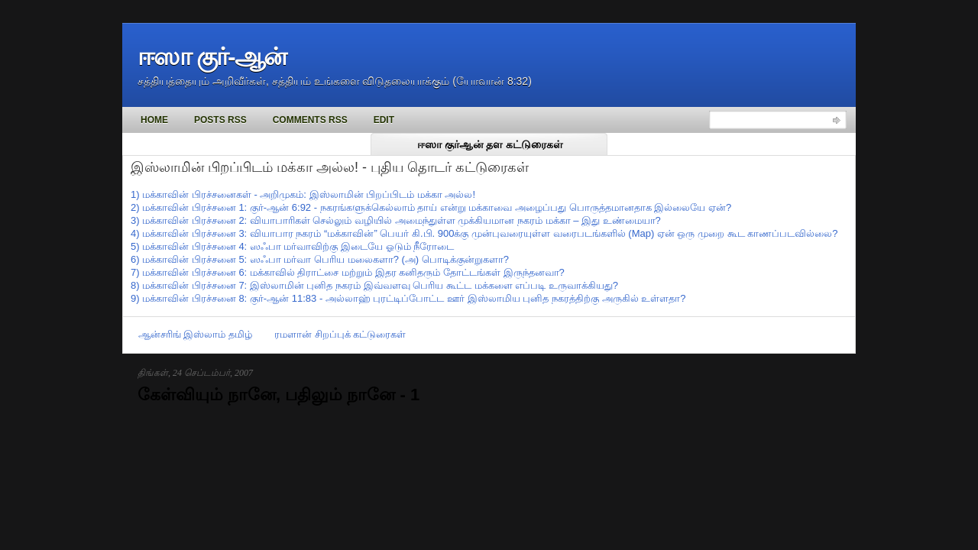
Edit (384, 120)
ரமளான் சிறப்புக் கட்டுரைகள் (340, 334)
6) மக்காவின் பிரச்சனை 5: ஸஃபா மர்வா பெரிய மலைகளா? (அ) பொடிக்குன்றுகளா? (320, 259)
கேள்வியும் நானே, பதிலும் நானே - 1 (278, 394)
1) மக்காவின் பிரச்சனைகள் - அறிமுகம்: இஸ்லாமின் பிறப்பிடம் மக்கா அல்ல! (303, 194)
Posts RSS (220, 120)
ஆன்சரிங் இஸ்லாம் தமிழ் (195, 334)
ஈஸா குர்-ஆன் (212, 56)
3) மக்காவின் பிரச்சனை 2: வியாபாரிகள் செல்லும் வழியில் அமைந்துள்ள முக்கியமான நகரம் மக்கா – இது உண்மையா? (396, 220)
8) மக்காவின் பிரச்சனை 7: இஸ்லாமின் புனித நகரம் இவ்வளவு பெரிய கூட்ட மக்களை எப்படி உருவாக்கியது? (374, 285)
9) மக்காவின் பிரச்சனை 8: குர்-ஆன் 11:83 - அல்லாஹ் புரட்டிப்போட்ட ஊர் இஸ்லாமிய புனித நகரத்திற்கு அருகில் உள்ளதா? (408, 298)
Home (154, 120)
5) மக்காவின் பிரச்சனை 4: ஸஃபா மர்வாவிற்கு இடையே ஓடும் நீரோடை (292, 246)
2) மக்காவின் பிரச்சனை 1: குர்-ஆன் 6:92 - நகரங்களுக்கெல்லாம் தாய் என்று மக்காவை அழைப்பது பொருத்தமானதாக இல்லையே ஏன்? (431, 207)
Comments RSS (310, 120)
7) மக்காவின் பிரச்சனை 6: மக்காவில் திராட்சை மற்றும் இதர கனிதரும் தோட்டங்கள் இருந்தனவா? (348, 272)
